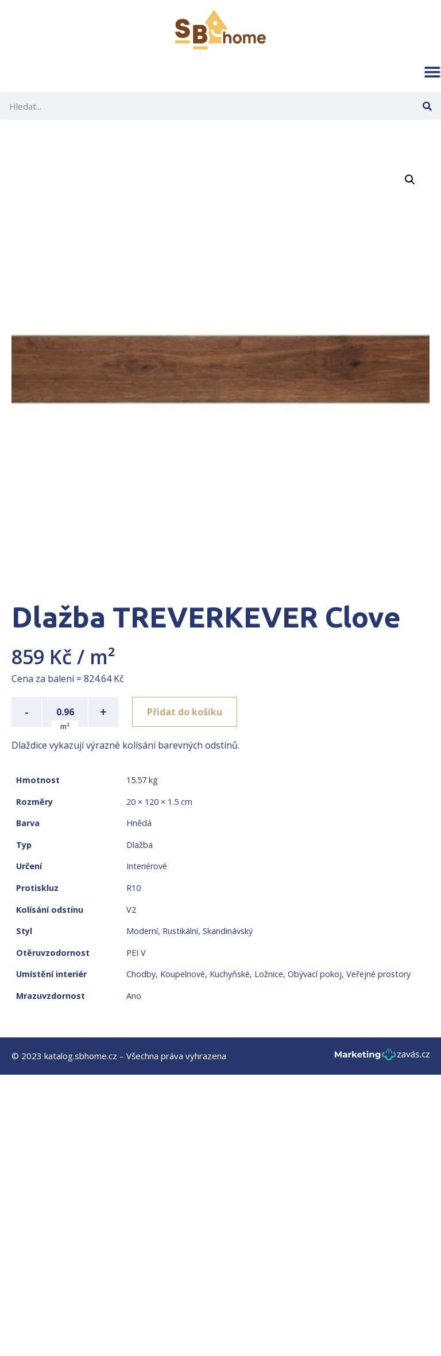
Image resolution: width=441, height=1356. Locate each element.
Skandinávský (228, 930)
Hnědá (139, 823)
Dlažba (139, 844)
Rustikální (180, 930)
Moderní (142, 930)
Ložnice (268, 973)
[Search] (427, 106)
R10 (133, 887)
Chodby (141, 973)
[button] (432, 71)
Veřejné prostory (378, 973)
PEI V (136, 952)
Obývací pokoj (315, 973)
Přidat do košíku (184, 712)
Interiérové (146, 866)
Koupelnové (182, 973)
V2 (131, 909)
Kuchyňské (230, 973)
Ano (133, 995)
